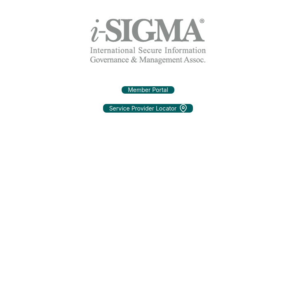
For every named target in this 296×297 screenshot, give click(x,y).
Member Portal (148, 89)
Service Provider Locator (148, 108)
